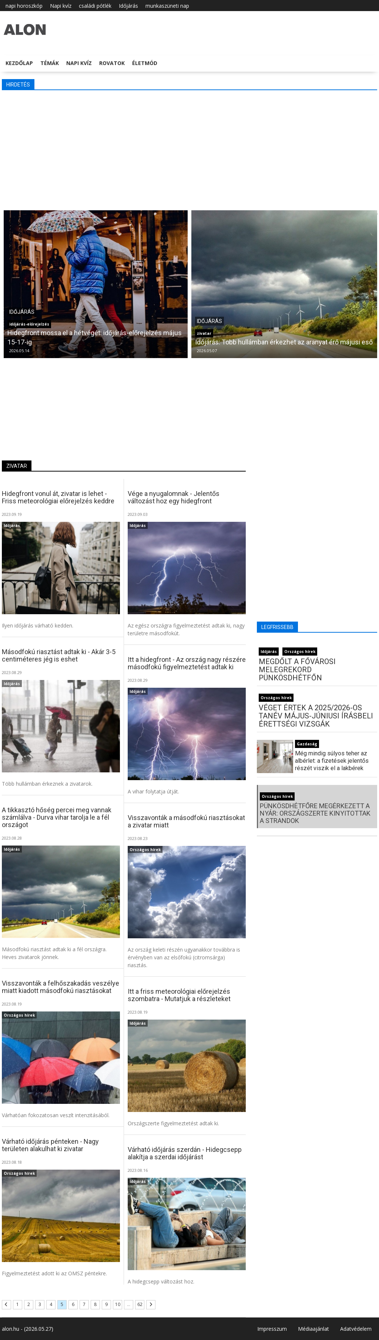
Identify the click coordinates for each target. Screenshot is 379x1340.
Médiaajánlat (313, 1328)
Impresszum (272, 1328)
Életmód (144, 63)
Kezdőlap (19, 63)
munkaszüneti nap (167, 5)
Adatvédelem (356, 1328)
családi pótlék (95, 5)
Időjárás (128, 5)
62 (139, 1304)
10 (117, 1304)
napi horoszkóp (24, 5)
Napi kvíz (60, 5)
